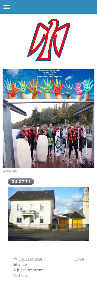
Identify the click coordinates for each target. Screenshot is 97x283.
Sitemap (20, 264)
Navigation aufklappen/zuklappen (48, 6)
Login (79, 258)
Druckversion (28, 258)
